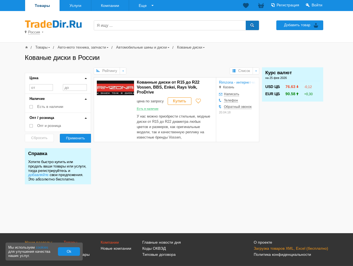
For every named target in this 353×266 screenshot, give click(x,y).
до (75, 87)
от (41, 87)
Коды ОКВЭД (154, 248)
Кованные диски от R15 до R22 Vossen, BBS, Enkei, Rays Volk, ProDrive (168, 87)
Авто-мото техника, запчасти (82, 47)
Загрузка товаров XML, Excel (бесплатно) (291, 248)
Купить (179, 101)
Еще (143, 5)
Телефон (231, 100)
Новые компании (116, 248)
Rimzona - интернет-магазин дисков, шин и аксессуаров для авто (237, 82)
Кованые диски (189, 47)
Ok (69, 251)
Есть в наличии (50, 107)
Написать (231, 94)
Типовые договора (159, 254)
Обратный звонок (238, 107)
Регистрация (288, 5)
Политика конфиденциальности (282, 254)
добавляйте (38, 174)
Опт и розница (49, 126)
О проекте (263, 242)
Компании (110, 5)
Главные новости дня (161, 242)
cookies (42, 247)
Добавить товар (297, 25)
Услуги (75, 5)
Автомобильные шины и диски (141, 47)
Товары (42, 5)
